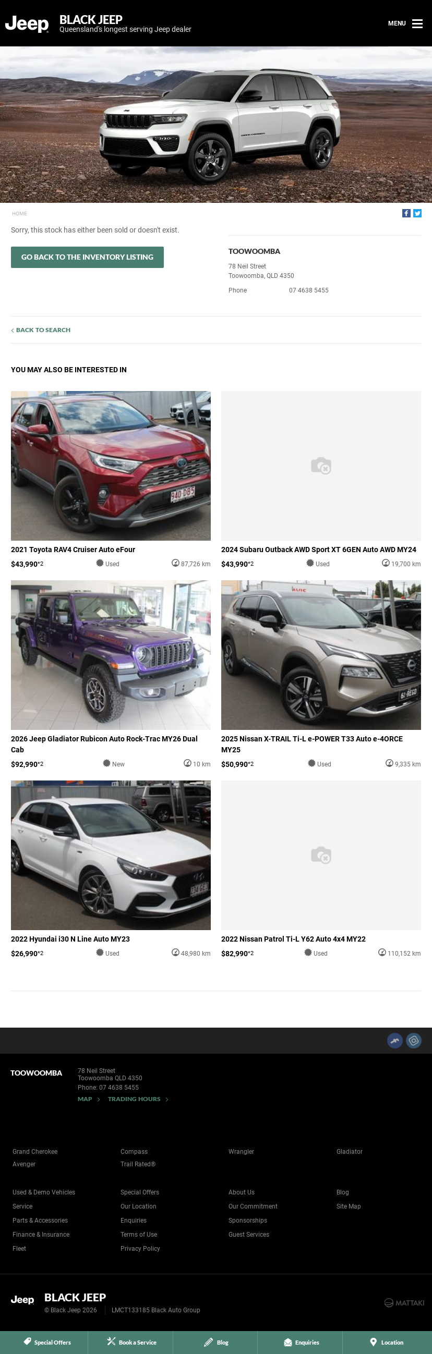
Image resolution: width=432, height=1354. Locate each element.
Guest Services (249, 1234)
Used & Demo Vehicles (44, 1192)
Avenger (24, 1164)
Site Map (349, 1206)
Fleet (19, 1248)
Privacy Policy (140, 1248)
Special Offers (140, 1192)
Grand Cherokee (35, 1151)
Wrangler (241, 1151)
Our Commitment (253, 1206)
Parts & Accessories (40, 1220)
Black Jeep (125, 23)
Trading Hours (134, 1099)
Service (22, 1206)
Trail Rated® (138, 1164)
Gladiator (350, 1151)
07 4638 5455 (309, 290)
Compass (134, 1151)
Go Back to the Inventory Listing (87, 256)
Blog (343, 1192)
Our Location (139, 1206)
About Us (242, 1192)
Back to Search (43, 330)
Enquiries (134, 1220)
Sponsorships (248, 1220)
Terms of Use (139, 1234)
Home (19, 213)
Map (85, 1099)
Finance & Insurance (41, 1234)
